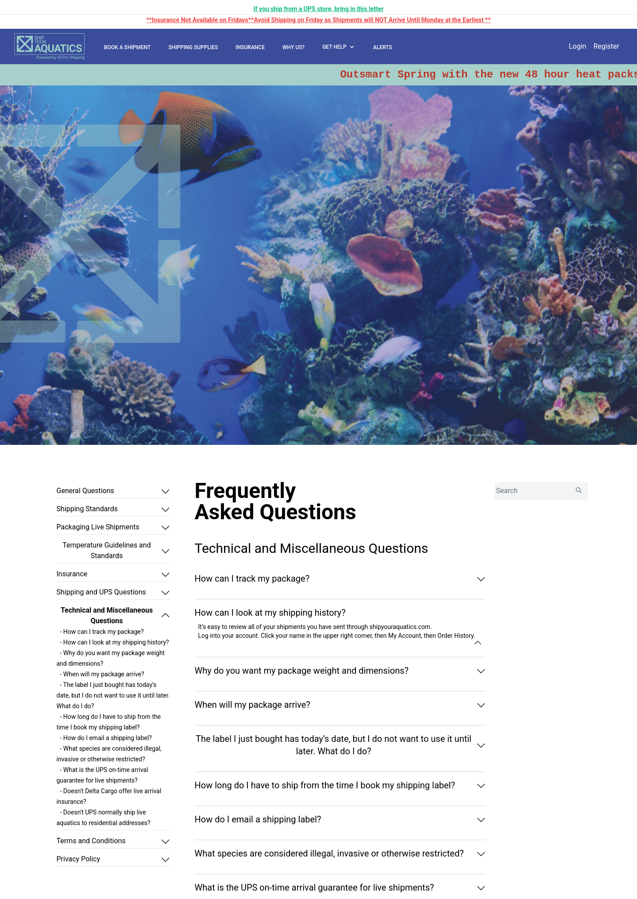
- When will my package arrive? (102, 674)
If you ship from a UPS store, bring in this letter (318, 8)
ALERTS (382, 47)
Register (606, 46)
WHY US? (293, 47)
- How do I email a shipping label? (106, 737)
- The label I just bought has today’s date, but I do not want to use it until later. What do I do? (113, 695)
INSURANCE (250, 47)
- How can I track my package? (102, 631)
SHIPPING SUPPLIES (193, 47)
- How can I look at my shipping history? (114, 642)
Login (577, 46)
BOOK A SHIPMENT (127, 47)
